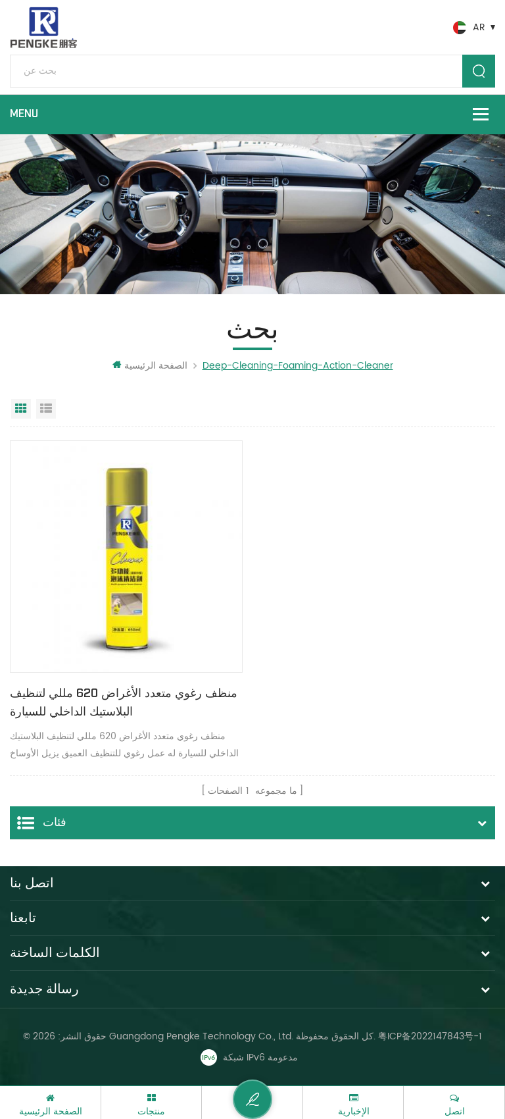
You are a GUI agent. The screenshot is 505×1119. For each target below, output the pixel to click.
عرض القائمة (46, 409)
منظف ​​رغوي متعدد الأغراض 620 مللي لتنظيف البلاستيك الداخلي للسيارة (123, 702)
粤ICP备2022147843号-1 (430, 1036)
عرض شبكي (21, 409)
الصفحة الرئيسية (149, 365)
